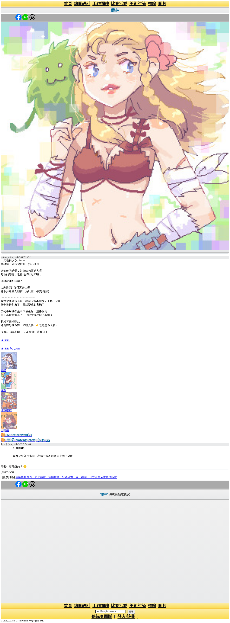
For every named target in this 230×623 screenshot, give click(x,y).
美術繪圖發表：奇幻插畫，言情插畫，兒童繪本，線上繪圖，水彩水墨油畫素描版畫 (66, 477)
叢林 (115, 10)
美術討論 (137, 3)
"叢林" (104, 494)
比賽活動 (119, 3)
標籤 (152, 3)
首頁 (68, 3)
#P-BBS (5, 340)
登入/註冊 (126, 616)
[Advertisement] (115, 551)
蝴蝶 (3, 370)
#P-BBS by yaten (10, 348)
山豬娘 (5, 430)
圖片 (162, 3)
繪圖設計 (82, 3)
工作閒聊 (101, 3)
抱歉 (3, 390)
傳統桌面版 (101, 616)
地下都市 (6, 410)
